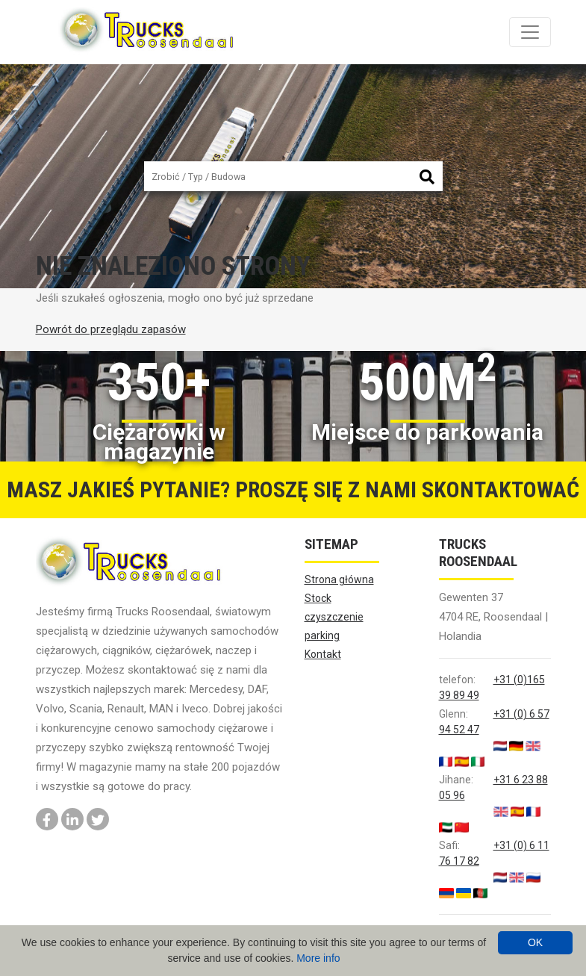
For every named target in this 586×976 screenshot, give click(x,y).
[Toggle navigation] (530, 32)
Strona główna (339, 579)
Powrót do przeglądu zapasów (111, 329)
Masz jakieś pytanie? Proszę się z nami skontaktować (293, 489)
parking (322, 635)
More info (318, 958)
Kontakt (323, 654)
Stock (318, 598)
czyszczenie (334, 617)
